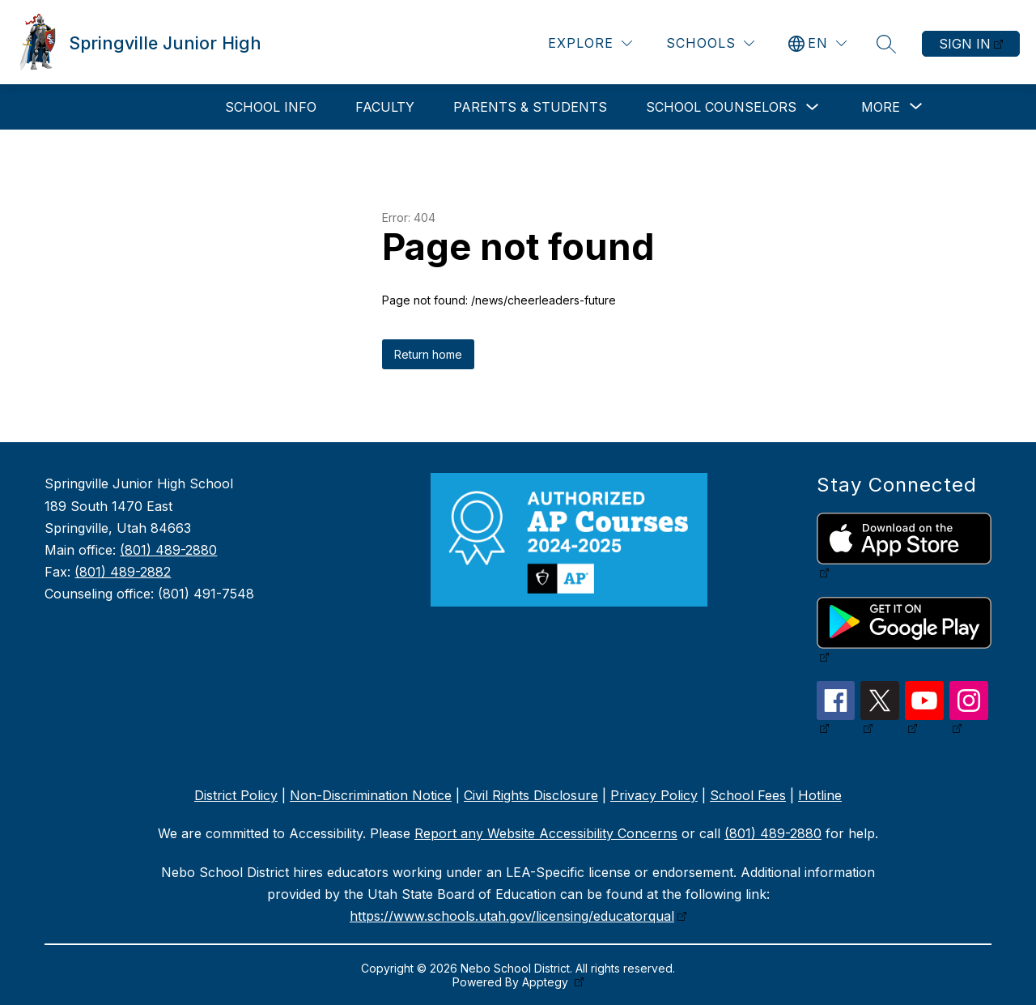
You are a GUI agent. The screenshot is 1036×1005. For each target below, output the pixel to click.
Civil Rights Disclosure (531, 795)
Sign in (965, 44)
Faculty (384, 107)
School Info (270, 107)
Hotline (820, 795)
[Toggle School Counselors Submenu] (812, 107)
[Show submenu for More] (880, 107)
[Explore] (590, 43)
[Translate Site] (817, 43)
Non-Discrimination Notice (371, 795)
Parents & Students (530, 107)
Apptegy (546, 982)
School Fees (748, 795)
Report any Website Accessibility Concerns (545, 833)
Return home (428, 354)
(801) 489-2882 (122, 572)
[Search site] (886, 43)
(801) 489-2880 (168, 550)
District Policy (236, 795)
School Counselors (721, 107)
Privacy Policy (654, 795)
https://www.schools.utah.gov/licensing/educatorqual (512, 916)
